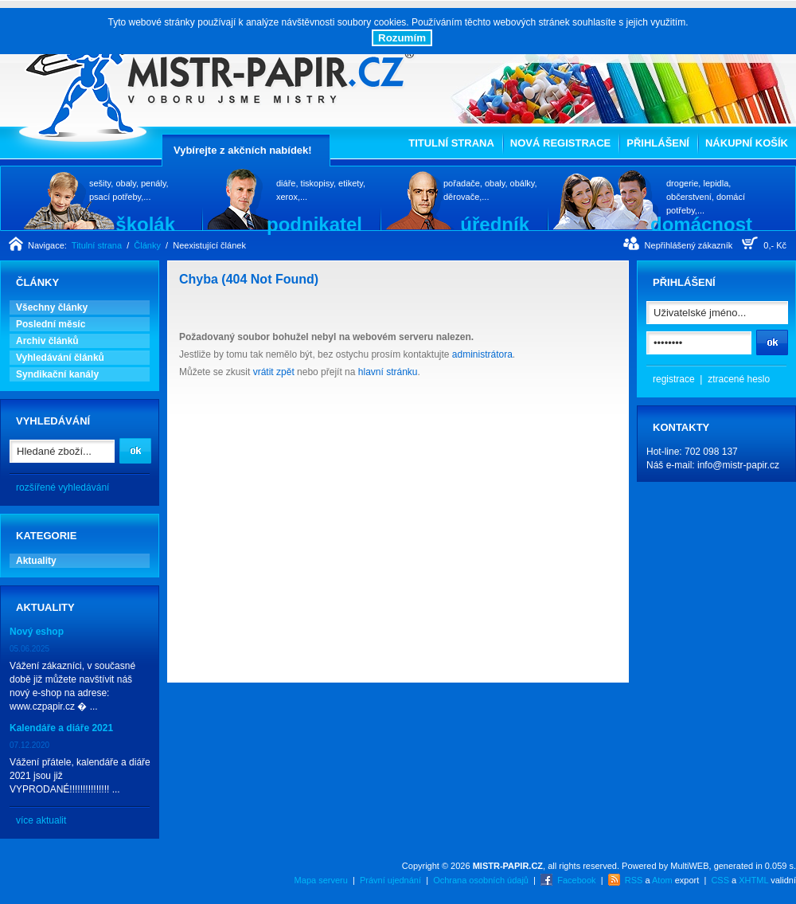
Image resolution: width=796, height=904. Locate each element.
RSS (634, 880)
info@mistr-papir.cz (738, 465)
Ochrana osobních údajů (481, 880)
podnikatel (314, 223)
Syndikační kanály (57, 374)
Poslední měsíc (50, 324)
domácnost (701, 223)
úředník (494, 223)
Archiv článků (47, 340)
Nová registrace (560, 143)
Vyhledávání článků (60, 357)
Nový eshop (37, 631)
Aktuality (36, 560)
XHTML (753, 880)
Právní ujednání (390, 880)
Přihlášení (657, 143)
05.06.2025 (29, 648)
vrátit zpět (274, 372)
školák (145, 223)
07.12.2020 (29, 745)
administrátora (482, 354)
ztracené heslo (739, 379)
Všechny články (52, 307)
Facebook (576, 880)
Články (147, 245)
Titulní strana (451, 143)
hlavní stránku (388, 372)
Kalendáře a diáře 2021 (61, 728)
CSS (720, 880)
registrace (674, 379)
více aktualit (41, 820)
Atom (662, 880)
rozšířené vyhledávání (62, 487)
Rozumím (402, 38)
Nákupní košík (746, 143)
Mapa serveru (321, 880)
